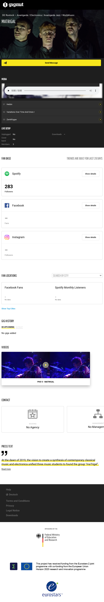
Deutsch (13, 494)
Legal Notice (13, 510)
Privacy (10, 505)
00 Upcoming (8, 327)
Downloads (12, 515)
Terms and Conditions (18, 500)
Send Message (51, 63)
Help (8, 489)
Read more (6, 469)
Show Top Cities (8, 308)
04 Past (19, 327)
